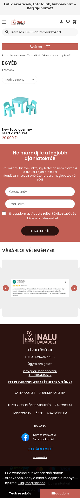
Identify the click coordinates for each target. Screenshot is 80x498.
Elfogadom (60, 493)
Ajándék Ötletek (52, 392)
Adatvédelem (57, 413)
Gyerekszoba (52, 55)
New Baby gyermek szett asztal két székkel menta (17, 131)
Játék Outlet (25, 392)
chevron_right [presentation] (74, 288)
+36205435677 (40, 375)
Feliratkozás (40, 231)
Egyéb (68, 55)
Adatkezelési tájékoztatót (51, 213)
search (7, 32)
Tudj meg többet (31, 483)
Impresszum (22, 413)
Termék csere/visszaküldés (29, 405)
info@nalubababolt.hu (40, 371)
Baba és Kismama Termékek (21, 55)
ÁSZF (39, 413)
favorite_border (68, 21)
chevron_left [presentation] (5, 288)
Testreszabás (20, 493)
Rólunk (40, 425)
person (61, 21)
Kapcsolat (64, 405)
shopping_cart (74, 21)
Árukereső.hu (40, 457)
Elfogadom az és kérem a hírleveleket (42, 215)
